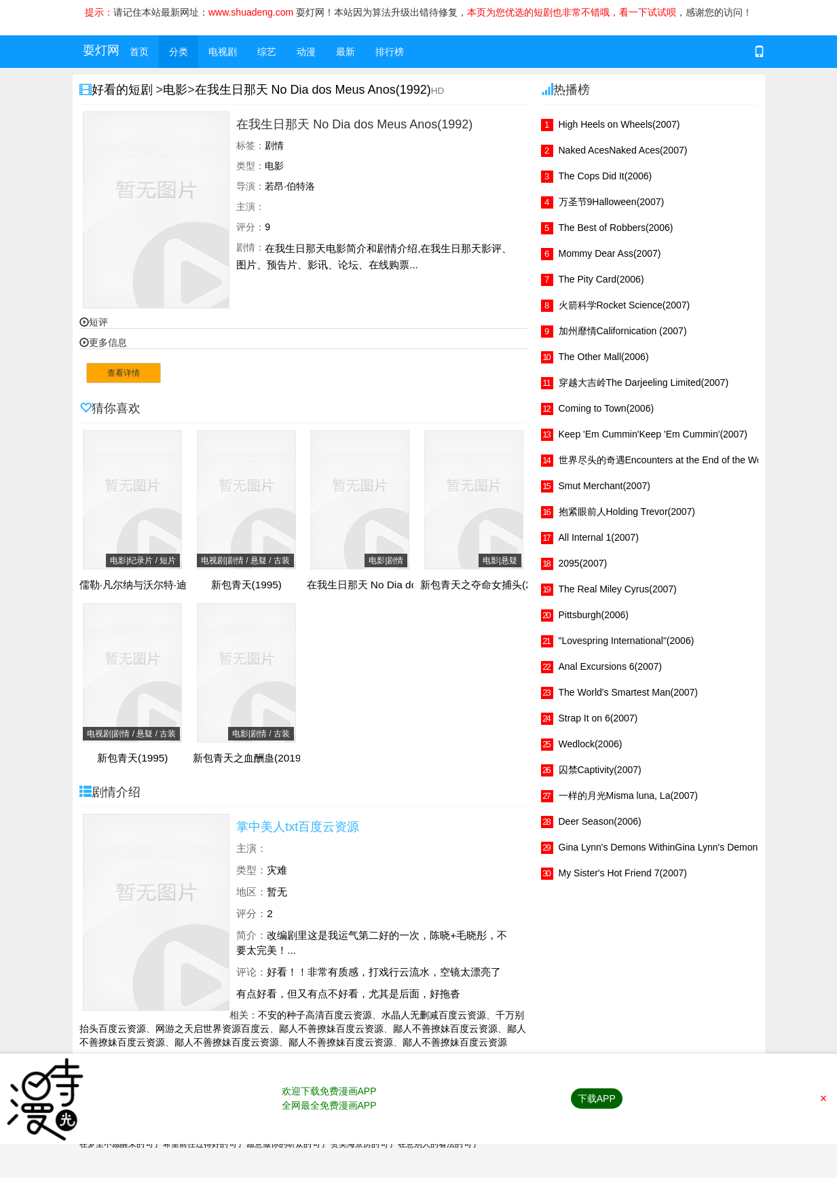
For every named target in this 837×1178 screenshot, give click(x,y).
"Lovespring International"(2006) (626, 640)
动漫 (306, 51)
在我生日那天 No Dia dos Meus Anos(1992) (313, 89)
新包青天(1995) (246, 584)
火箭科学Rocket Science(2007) (624, 305)
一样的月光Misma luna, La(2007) (628, 795)
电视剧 (222, 51)
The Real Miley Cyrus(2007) (618, 589)
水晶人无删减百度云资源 (434, 1015)
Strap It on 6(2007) (598, 718)
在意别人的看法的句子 (438, 1144)
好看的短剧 (124, 89)
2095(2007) (583, 563)
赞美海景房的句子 (363, 1144)
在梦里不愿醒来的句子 (120, 1144)
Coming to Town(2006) (606, 408)
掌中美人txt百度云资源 (297, 827)
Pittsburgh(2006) (594, 614)
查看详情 (123, 373)
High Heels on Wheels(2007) (619, 124)
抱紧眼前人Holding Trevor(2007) (627, 511)
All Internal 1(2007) (599, 537)
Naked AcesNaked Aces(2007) (623, 150)
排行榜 (389, 51)
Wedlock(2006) (590, 743)
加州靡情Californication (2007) (623, 330)
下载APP (597, 1098)
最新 (345, 51)
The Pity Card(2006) (601, 279)
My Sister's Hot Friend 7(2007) (623, 873)
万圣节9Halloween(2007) (612, 201)
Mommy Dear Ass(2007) (610, 253)
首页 (139, 51)
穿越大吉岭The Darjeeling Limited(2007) (644, 382)
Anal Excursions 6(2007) (611, 666)
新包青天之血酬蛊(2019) (249, 758)
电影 (175, 89)
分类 (178, 51)
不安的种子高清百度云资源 (315, 1015)
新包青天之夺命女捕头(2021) (486, 584)
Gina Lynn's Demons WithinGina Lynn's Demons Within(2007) (689, 847)
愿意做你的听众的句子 (287, 1144)
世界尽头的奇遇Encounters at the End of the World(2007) (679, 459)
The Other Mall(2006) (604, 356)
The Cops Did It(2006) (605, 176)
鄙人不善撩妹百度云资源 (331, 1028)
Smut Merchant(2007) (604, 485)
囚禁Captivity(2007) (600, 769)
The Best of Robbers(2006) (616, 227)
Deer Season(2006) (600, 821)
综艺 (266, 51)
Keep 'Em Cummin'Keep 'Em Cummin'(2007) (653, 434)
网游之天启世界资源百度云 (212, 1028)
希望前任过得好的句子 (203, 1144)
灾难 (277, 870)
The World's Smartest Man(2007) (629, 692)
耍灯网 (101, 50)
